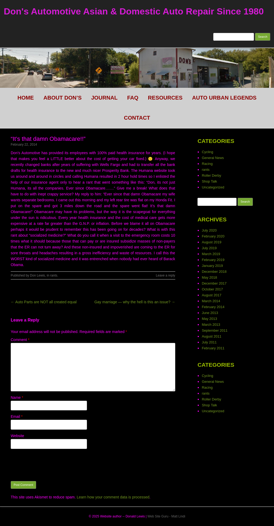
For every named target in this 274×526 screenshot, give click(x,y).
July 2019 (209, 248)
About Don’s (62, 98)
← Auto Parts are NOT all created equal (44, 302)
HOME (25, 98)
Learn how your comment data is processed (113, 497)
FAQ (132, 98)
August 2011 (211, 336)
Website (17, 436)
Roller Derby (211, 175)
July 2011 (209, 342)
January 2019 (212, 266)
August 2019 (211, 242)
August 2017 (211, 295)
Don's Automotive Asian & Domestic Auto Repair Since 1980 (134, 11)
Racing (207, 164)
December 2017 (214, 283)
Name (17, 397)
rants (53, 275)
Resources (165, 98)
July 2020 (209, 230)
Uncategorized (213, 187)
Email (16, 416)
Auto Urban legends (224, 98)
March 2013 (211, 325)
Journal (104, 98)
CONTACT (137, 118)
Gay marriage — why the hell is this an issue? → (134, 302)
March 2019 (211, 254)
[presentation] (51, 465)
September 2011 (214, 330)
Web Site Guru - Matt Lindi (166, 516)
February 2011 (213, 348)
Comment (20, 340)
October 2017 (212, 289)
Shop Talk (209, 181)
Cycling (207, 152)
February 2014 (213, 307)
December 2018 (214, 272)
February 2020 (213, 236)
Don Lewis (37, 275)
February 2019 (213, 260)
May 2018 (209, 277)
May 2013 (209, 319)
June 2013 (210, 313)
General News (213, 158)
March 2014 (211, 301)
